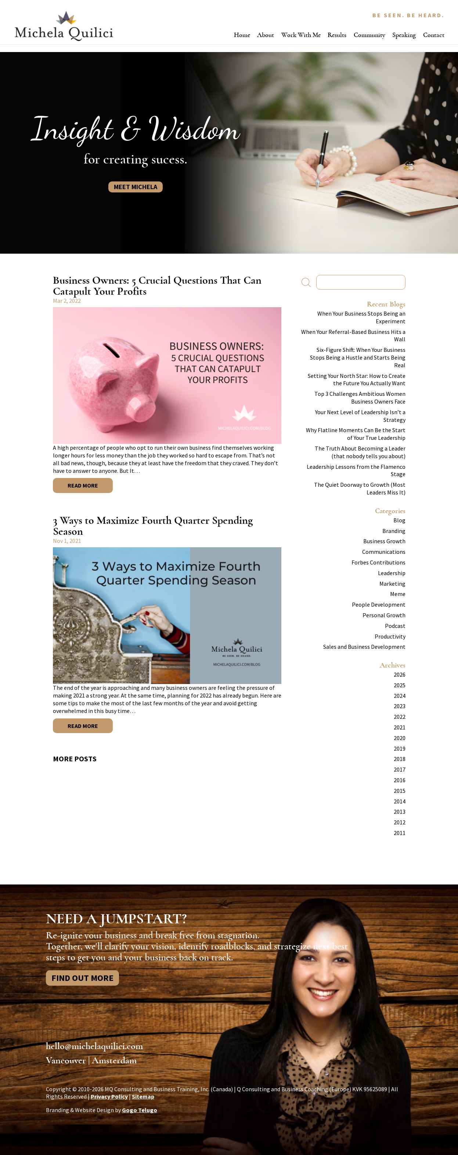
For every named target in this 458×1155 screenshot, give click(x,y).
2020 (399, 738)
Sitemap (143, 1096)
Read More (83, 485)
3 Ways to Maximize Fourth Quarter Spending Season (153, 526)
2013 (399, 811)
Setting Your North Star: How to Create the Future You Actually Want (356, 379)
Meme (397, 593)
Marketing (392, 583)
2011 (399, 832)
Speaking (404, 35)
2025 (399, 685)
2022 (399, 716)
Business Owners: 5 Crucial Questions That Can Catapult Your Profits (157, 285)
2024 (399, 695)
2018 (399, 758)
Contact (433, 35)
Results (337, 35)
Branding (393, 530)
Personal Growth (384, 615)
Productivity (390, 636)
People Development (378, 604)
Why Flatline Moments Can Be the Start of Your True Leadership (355, 433)
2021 (399, 727)
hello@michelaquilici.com (94, 1046)
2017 (399, 769)
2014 (399, 801)
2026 (399, 674)
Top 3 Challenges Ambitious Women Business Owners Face (359, 397)
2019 (399, 748)
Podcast (395, 625)
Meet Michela (135, 187)
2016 (399, 780)
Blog (399, 520)
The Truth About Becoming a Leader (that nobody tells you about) (360, 452)
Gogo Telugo (139, 1110)
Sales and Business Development (364, 646)
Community (369, 35)
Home (242, 35)
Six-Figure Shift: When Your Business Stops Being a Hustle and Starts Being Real (357, 357)
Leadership (391, 573)
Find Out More (82, 977)
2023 (399, 706)
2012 (399, 822)
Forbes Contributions (378, 562)
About (265, 35)
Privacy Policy (109, 1096)
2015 (399, 790)
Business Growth (384, 541)
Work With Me (301, 35)
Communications (383, 551)
